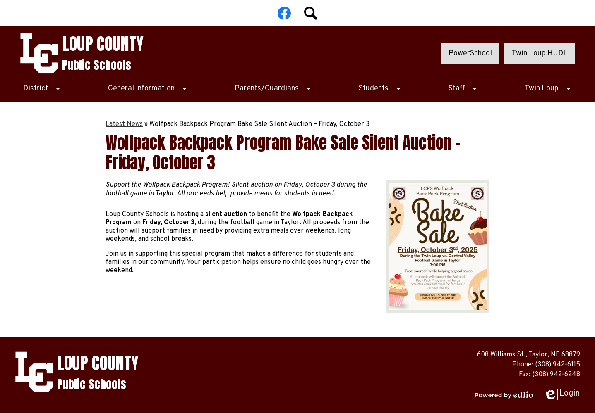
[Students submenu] (380, 89)
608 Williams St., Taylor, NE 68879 (528, 355)
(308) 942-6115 (557, 365)
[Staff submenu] (463, 89)
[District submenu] (42, 89)
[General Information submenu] (148, 89)
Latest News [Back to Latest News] (124, 124)
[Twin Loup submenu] (548, 89)
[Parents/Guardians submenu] (273, 89)
